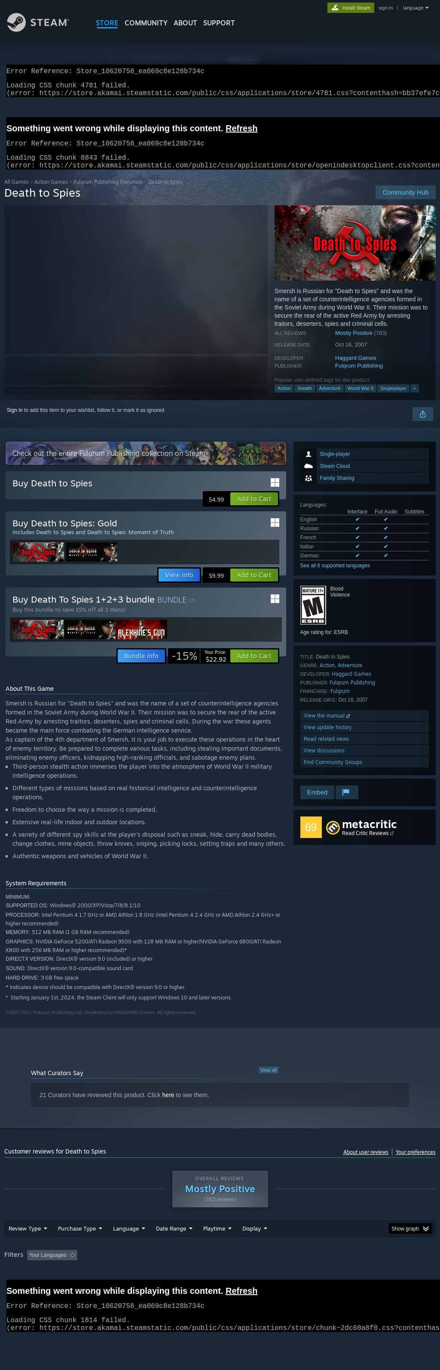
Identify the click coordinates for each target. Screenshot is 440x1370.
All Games (16, 192)
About (185, 23)
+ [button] (414, 398)
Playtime (214, 1250)
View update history (328, 737)
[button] (254, 509)
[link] (199, 666)
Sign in (15, 420)
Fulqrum (340, 701)
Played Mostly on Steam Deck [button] (262, 1277)
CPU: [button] (379, 1277)
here (168, 1105)
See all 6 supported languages (335, 576)
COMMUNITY (146, 23)
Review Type (25, 1250)
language (413, 8)
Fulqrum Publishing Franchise (108, 192)
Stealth (304, 398)
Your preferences (416, 1162)
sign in (386, 8)
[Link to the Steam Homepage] (44, 29)
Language (126, 1250)
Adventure (330, 398)
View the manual (327, 726)
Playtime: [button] (200, 1277)
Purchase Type (77, 1250)
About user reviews (365, 1162)
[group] (220, 1283)
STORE (107, 23)
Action (284, 398)
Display (251, 1250)
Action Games (51, 192)
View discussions (324, 761)
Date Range (171, 1250)
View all (268, 1080)
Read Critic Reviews (365, 843)
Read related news (326, 749)
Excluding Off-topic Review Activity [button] (134, 1277)
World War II (361, 398)
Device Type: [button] (21, 1289)
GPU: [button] (407, 1277)
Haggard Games (355, 368)
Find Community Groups (333, 772)
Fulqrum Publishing (359, 376)
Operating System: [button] (334, 1277)
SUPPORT (219, 23)
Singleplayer (393, 398)
